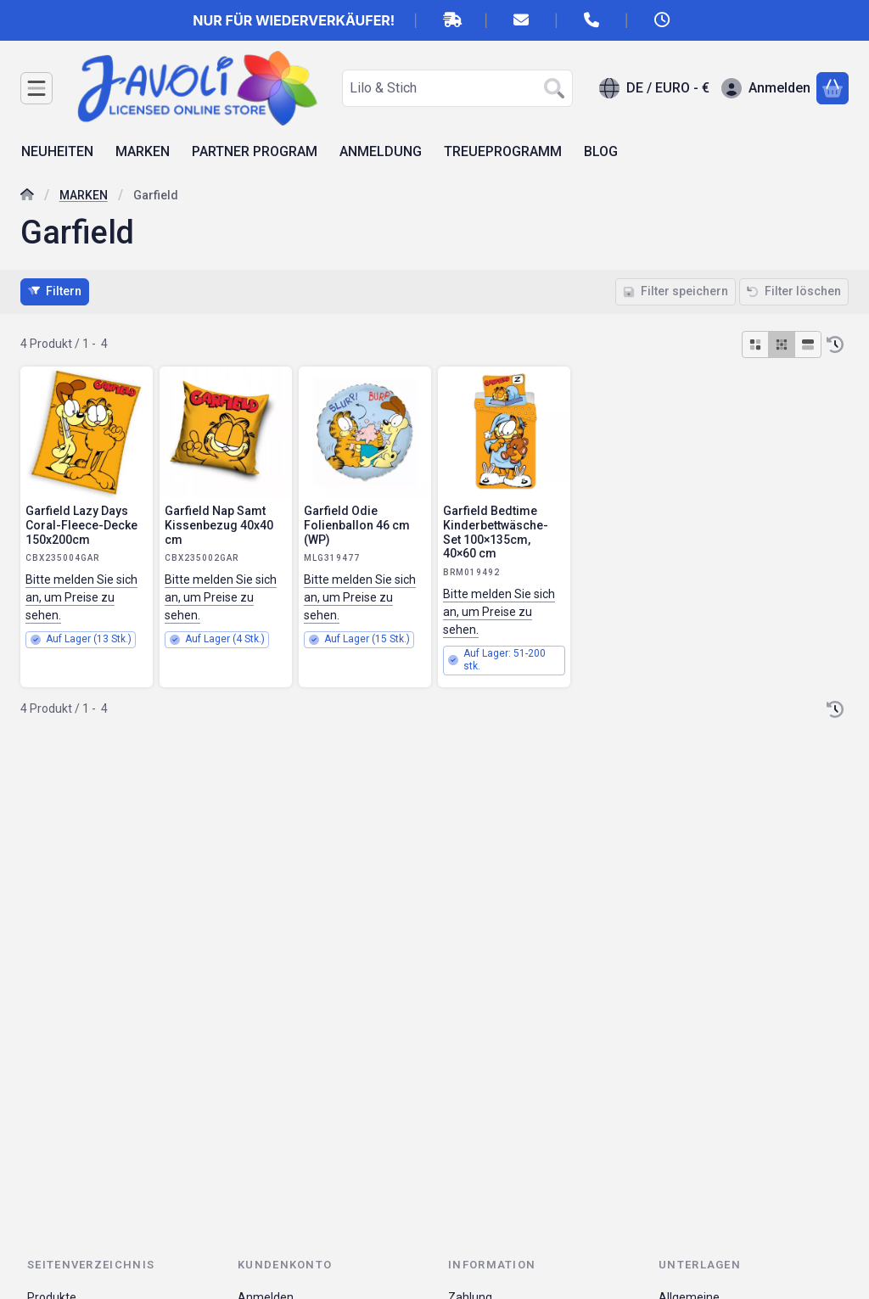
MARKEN (83, 195)
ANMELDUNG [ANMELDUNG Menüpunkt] (380, 151)
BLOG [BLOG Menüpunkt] (601, 151)
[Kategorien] (36, 88)
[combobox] (457, 88)
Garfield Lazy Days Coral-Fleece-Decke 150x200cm (81, 525)
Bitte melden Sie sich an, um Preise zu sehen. (81, 597)
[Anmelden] (765, 88)
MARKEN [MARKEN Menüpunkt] (142, 151)
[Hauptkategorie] (27, 196)
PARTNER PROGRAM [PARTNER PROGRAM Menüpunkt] (254, 151)
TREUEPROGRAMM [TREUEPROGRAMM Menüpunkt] (503, 151)
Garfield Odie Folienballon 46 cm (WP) (357, 525)
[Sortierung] (835, 344)
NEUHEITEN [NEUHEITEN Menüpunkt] (57, 151)
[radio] (755, 344)
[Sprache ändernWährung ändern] (654, 88)
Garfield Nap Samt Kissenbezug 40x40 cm (219, 525)
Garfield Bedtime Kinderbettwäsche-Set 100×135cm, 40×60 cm (495, 532)
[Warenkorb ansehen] (832, 88)
